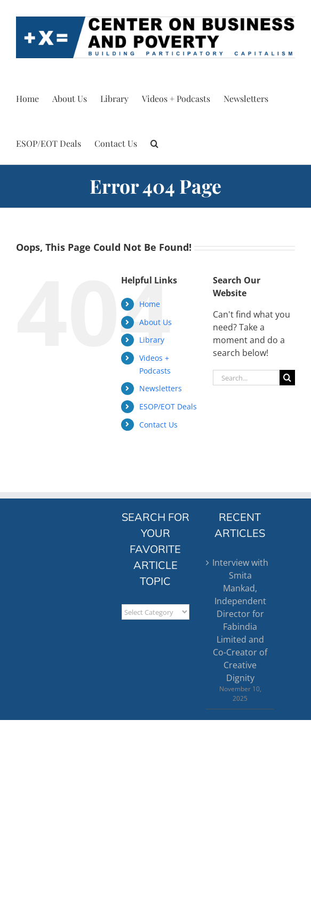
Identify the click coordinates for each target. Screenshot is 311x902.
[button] (154, 142)
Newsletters (160, 388)
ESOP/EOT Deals (168, 406)
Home (149, 304)
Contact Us (158, 425)
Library (151, 340)
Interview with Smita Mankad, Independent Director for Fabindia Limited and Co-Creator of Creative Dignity (240, 620)
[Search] (287, 377)
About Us (155, 322)
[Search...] (246, 377)
